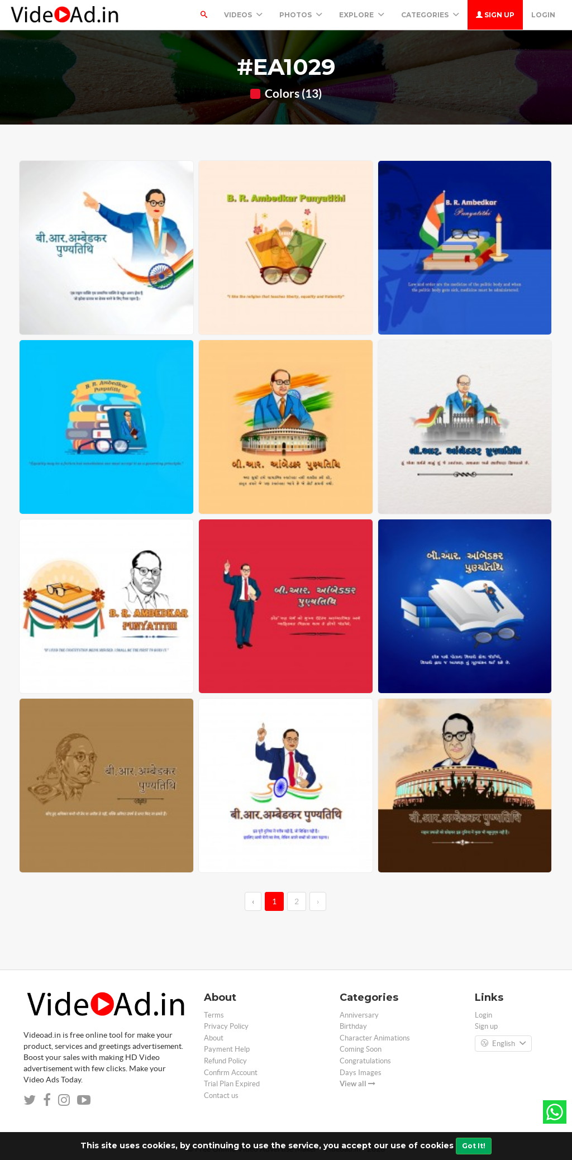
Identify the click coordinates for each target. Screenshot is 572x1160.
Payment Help (227, 1049)
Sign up (495, 15)
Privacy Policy (226, 1026)
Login (543, 15)
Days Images (361, 1072)
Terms (214, 1015)
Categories (430, 15)
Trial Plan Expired (232, 1084)
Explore (361, 15)
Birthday (353, 1026)
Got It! (473, 1146)
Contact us (221, 1095)
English (503, 1043)
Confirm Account (231, 1072)
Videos (243, 15)
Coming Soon (361, 1049)
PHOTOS (300, 15)
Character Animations (375, 1038)
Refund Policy (225, 1061)
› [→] (318, 901)
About (213, 1038)
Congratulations (365, 1061)
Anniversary (359, 1015)
